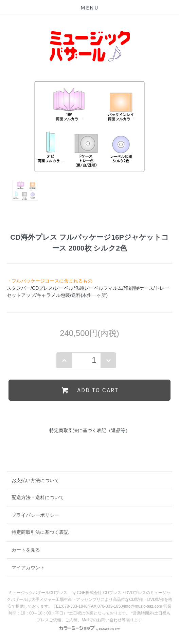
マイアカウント (28, 567)
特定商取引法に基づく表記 (40, 532)
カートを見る (26, 550)
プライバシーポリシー (35, 515)
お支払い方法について (35, 480)
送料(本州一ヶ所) (89, 295)
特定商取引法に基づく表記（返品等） (89, 430)
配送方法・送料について (38, 497)
